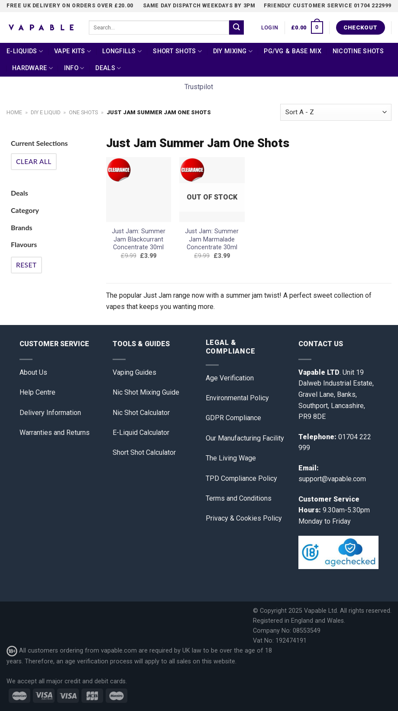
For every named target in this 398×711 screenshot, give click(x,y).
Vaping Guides (134, 372)
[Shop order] (336, 112)
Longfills (122, 51)
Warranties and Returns (54, 432)
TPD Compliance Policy (241, 478)
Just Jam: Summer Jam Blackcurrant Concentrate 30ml (138, 239)
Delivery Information (50, 413)
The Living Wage (231, 458)
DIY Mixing (232, 51)
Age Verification (230, 378)
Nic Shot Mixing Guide (146, 392)
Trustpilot (198, 87)
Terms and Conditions (239, 498)
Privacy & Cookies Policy (244, 518)
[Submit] (236, 27)
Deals (108, 68)
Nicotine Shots (358, 51)
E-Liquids (24, 51)
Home (14, 112)
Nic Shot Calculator (141, 413)
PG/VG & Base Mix (292, 51)
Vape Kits (72, 51)
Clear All (34, 161)
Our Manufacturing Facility (245, 438)
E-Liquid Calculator (141, 432)
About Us (33, 372)
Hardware (32, 68)
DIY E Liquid (46, 112)
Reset (26, 265)
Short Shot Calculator (144, 452)
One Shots (83, 112)
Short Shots (177, 51)
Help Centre (37, 392)
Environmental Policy (237, 398)
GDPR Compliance (233, 418)
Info (74, 68)
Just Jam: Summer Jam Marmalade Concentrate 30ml (212, 239)
